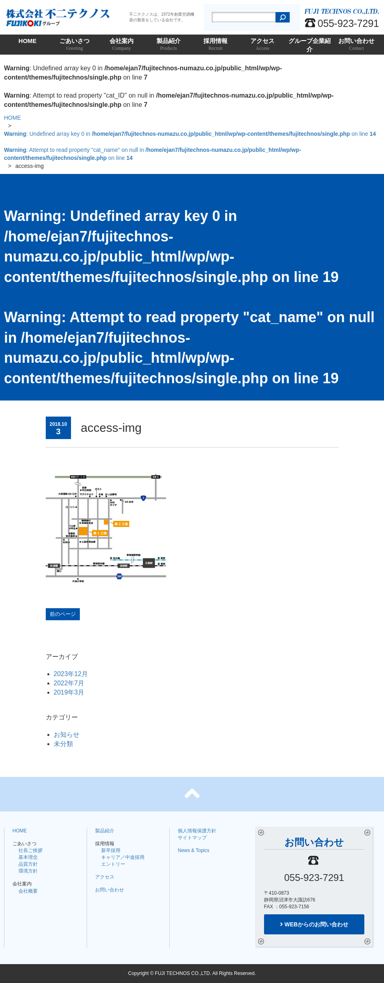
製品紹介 (168, 44)
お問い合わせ (356, 44)
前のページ (63, 614)
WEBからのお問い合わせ (314, 924)
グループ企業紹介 (309, 46)
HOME (27, 40)
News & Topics (193, 850)
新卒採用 (110, 850)
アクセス (262, 44)
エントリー (113, 864)
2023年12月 (71, 673)
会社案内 (121, 44)
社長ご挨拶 (30, 850)
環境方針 (28, 871)
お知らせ (66, 734)
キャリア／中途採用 (122, 857)
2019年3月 (69, 692)
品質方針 (28, 864)
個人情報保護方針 (197, 831)
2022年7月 (69, 683)
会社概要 (28, 891)
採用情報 (215, 44)
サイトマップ (192, 837)
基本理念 (28, 857)
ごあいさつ (74, 44)
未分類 (63, 743)
